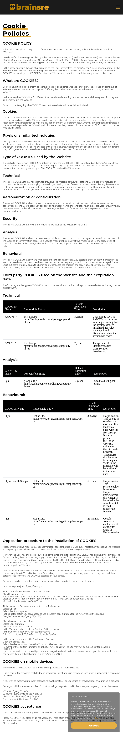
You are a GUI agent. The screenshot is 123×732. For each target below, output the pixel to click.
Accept (94, 725)
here (97, 718)
